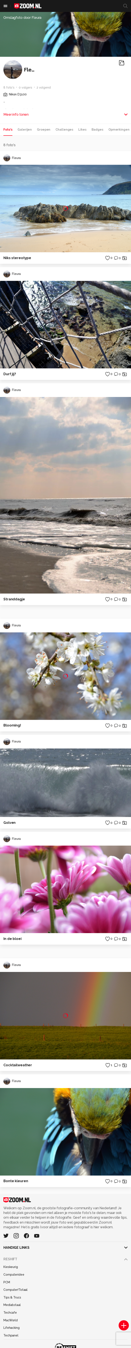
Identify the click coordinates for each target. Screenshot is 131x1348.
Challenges (64, 129)
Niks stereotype (17, 258)
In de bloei (12, 939)
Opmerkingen (119, 129)
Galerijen (24, 129)
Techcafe (10, 1312)
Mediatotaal (12, 1305)
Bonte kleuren (15, 1181)
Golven (9, 823)
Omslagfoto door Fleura (22, 18)
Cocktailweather (17, 1065)
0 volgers (25, 87)
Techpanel (10, 1335)
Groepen (43, 129)
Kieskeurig (10, 1267)
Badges (97, 129)
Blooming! (12, 725)
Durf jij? (9, 374)
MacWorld (10, 1320)
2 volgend (43, 87)
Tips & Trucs (12, 1297)
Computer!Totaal (15, 1289)
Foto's (7, 129)
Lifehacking (11, 1327)
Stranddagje (14, 599)
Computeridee (13, 1274)
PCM (6, 1282)
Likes (82, 129)
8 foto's (9, 87)
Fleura (12, 158)
